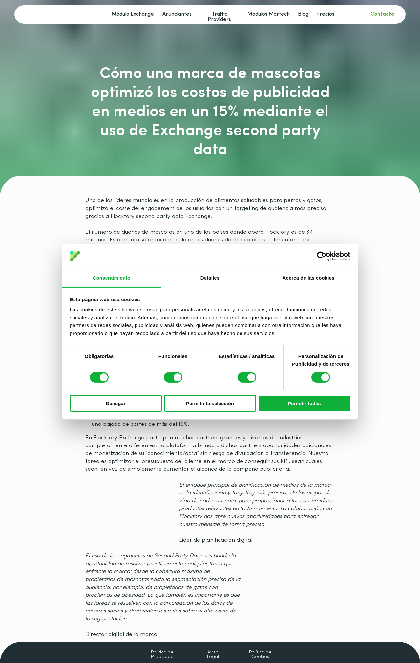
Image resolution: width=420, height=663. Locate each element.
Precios (325, 14)
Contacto (382, 14)
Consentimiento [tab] (112, 277)
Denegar (115, 403)
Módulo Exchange (133, 14)
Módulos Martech (268, 14)
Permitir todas (304, 403)
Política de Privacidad (162, 654)
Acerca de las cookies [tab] (309, 277)
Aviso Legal (213, 654)
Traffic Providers (219, 17)
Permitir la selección (210, 403)
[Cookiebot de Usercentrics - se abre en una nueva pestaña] (321, 256)
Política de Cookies (260, 654)
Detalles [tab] (210, 277)
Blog (303, 14)
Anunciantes (177, 14)
